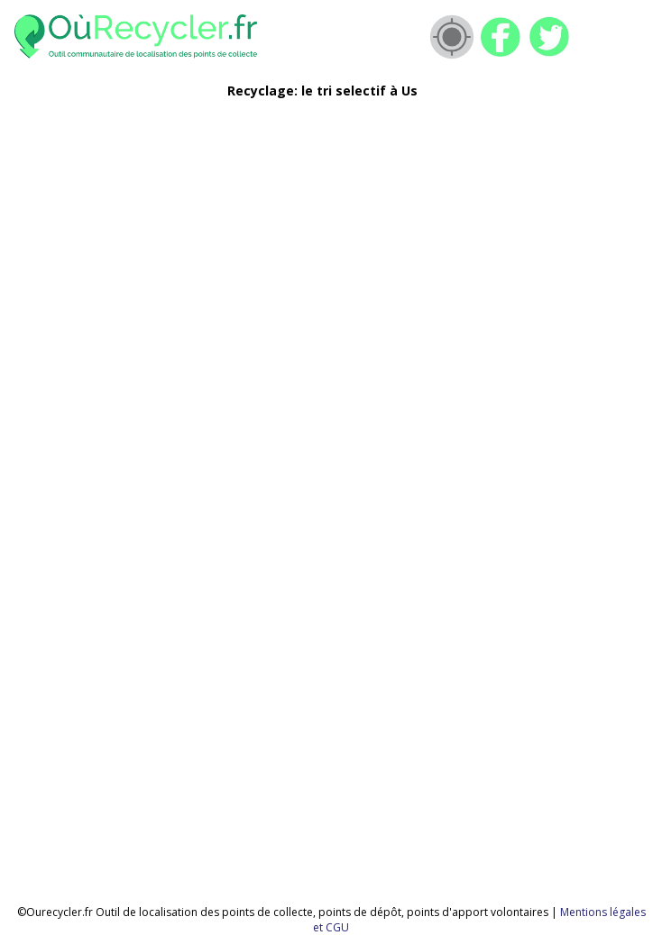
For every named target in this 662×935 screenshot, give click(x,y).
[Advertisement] (304, 239)
